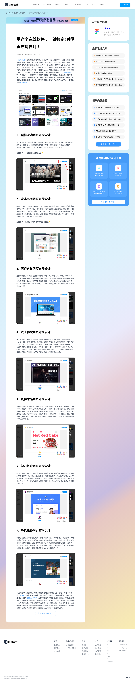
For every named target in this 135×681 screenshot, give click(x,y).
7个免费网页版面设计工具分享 (106, 131)
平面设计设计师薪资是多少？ (105, 61)
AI (108, 659)
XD (108, 653)
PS (108, 650)
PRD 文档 (57, 651)
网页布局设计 (21, 60)
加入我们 (98, 648)
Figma (107, 28)
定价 (93, 4)
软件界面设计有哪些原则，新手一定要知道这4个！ (109, 55)
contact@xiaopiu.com (125, 648)
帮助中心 (68, 4)
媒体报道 (98, 654)
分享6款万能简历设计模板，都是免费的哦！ (109, 85)
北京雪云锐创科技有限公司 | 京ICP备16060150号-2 (16, 676)
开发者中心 (85, 654)
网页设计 (23, 82)
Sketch (109, 648)
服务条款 (85, 651)
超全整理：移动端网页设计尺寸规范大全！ (109, 137)
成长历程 (98, 651)
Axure (109, 656)
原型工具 (57, 648)
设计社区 (36, 4)
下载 (86, 4)
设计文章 (9, 13)
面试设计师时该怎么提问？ (105, 73)
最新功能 (78, 4)
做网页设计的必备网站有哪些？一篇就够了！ (109, 125)
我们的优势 (47, 4)
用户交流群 (122, 650)
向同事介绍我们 (71, 648)
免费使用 (125, 4)
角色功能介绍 (70, 645)
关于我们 (102, 4)
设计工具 (57, 645)
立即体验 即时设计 (45, 613)
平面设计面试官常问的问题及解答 (107, 67)
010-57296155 (123, 645)
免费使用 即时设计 (108, 144)
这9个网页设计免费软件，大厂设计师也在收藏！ (109, 113)
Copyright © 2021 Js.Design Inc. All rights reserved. (15, 678)
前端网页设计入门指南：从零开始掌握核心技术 (109, 107)
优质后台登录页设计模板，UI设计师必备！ (109, 119)
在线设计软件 (32, 598)
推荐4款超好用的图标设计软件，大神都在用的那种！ (109, 79)
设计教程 (58, 4)
